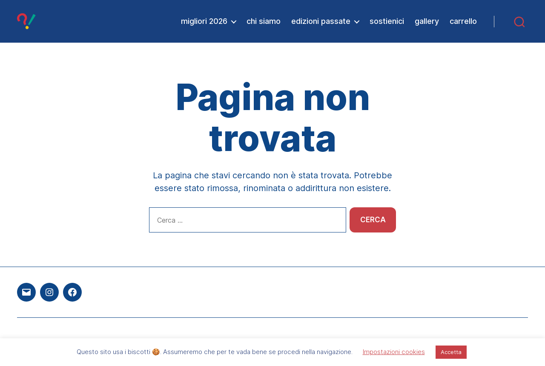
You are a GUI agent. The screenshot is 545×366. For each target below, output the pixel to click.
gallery (427, 21)
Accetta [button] (451, 352)
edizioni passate (320, 21)
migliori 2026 (204, 21)
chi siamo (264, 21)
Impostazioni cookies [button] (394, 352)
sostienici (387, 21)
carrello (463, 21)
